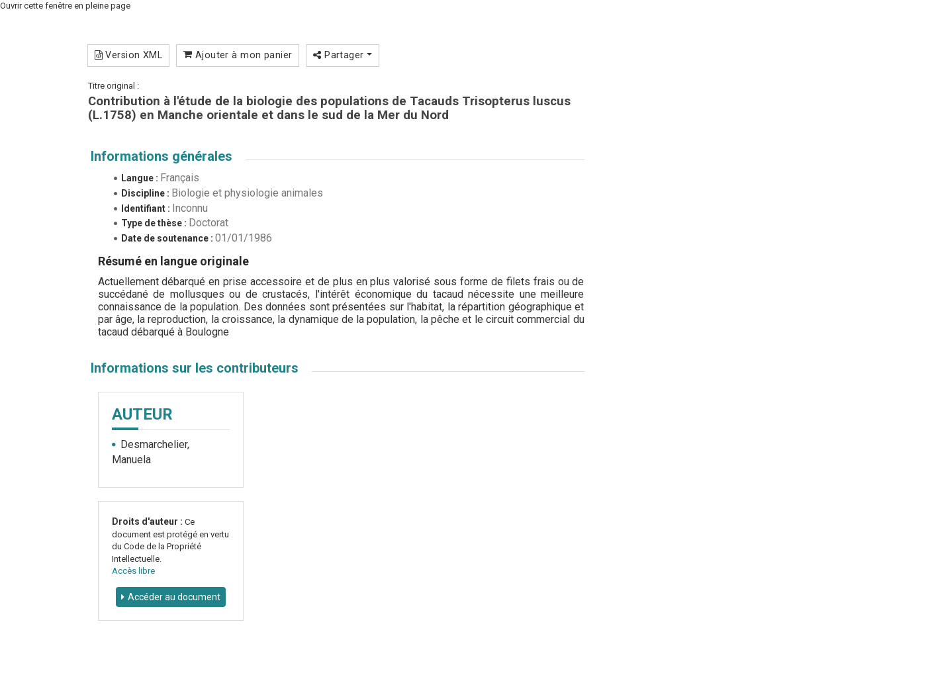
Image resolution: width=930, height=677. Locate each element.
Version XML (129, 55)
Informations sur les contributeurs (195, 368)
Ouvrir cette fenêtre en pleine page (65, 5)
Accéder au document (174, 597)
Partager (342, 55)
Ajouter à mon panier (238, 55)
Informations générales (161, 156)
